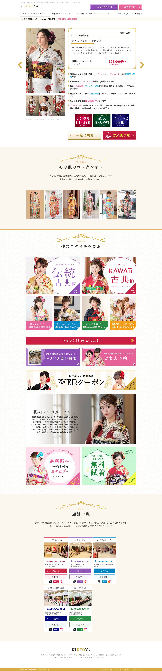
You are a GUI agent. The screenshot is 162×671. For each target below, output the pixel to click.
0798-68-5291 (56, 609)
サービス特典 (122, 14)
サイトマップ (136, 669)
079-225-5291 (80, 609)
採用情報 (118, 669)
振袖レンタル (33, 19)
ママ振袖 (81, 14)
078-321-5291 (56, 561)
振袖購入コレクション (62, 14)
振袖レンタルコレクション (35, 13)
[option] (45, 60)
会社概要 (127, 669)
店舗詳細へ (54, 577)
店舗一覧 (136, 14)
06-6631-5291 (104, 561)
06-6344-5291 (80, 561)
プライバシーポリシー (105, 669)
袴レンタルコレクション (100, 14)
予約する (53, 571)
